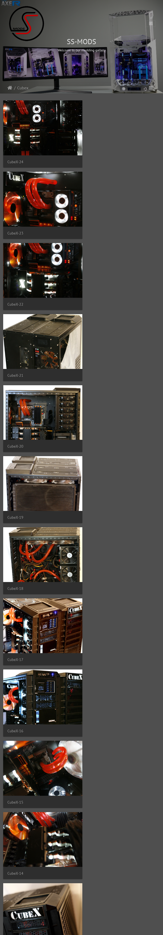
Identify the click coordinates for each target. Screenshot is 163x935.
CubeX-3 (96, 842)
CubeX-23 (97, 159)
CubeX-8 (14, 706)
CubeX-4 (14, 842)
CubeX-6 (14, 774)
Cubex (22, 88)
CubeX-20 (15, 295)
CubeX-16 (15, 432)
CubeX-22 (15, 227)
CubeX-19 (97, 295)
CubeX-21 (97, 227)
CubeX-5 (96, 774)
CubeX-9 (96, 637)
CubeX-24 (15, 159)
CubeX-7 (96, 705)
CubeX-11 (97, 569)
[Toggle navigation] (151, 23)
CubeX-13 (97, 500)
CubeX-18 (15, 363)
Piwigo (89, 928)
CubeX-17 (97, 363)
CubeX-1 (96, 911)
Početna (9, 88)
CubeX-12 (15, 569)
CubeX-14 (15, 500)
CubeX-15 (97, 432)
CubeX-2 (14, 911)
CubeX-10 (15, 637)
